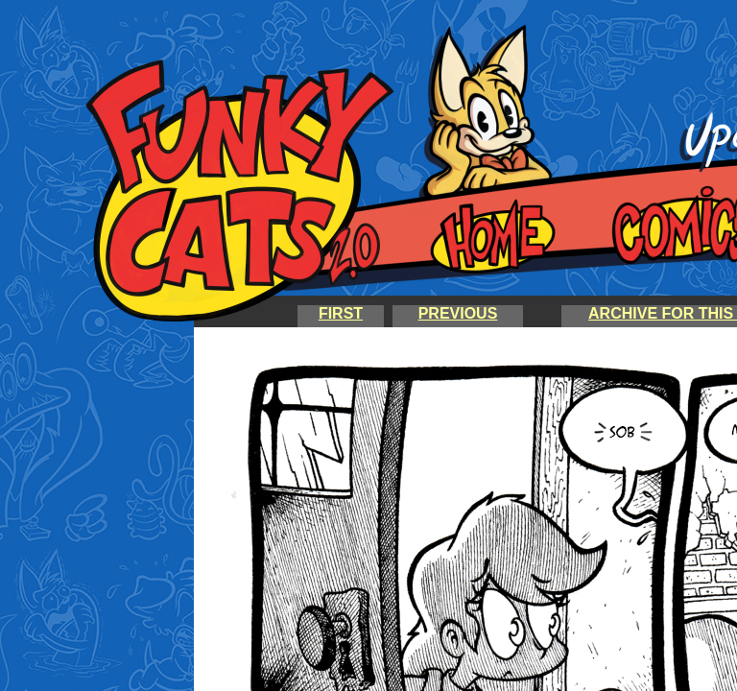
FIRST (341, 313)
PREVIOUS (458, 313)
